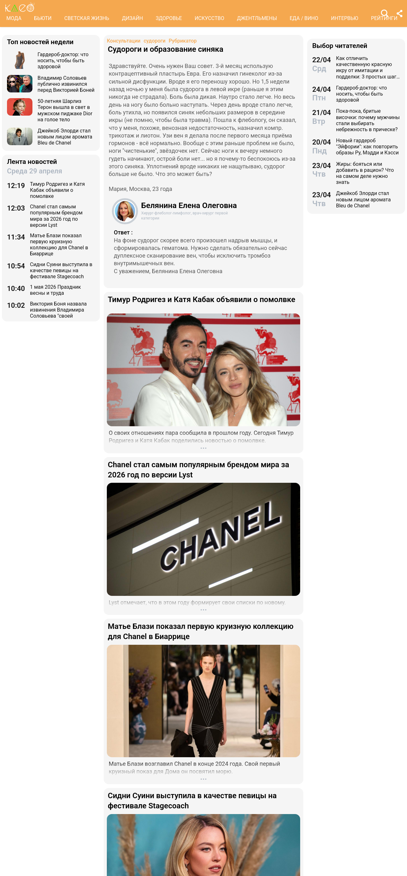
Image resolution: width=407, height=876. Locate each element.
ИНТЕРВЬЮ (344, 18)
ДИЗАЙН (132, 18)
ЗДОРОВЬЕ (169, 18)
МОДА (13, 18)
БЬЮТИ (43, 18)
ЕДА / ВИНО (304, 18)
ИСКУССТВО (209, 18)
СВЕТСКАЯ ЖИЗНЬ (86, 18)
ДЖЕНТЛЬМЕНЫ (257, 18)
